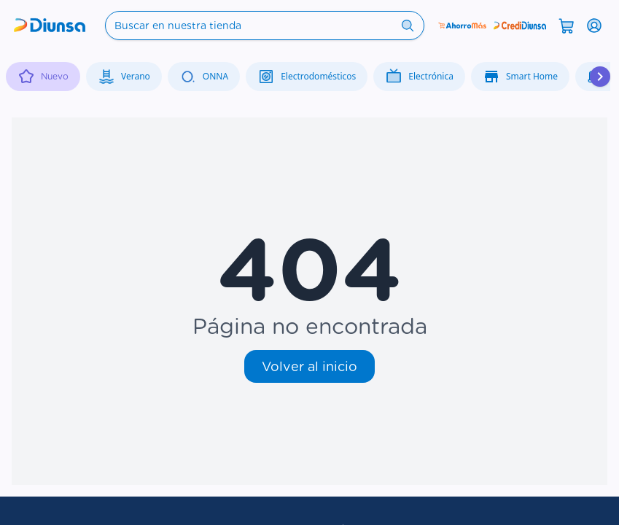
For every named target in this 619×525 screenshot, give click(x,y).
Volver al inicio (309, 366)
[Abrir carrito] (566, 24)
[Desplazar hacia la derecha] (600, 76)
